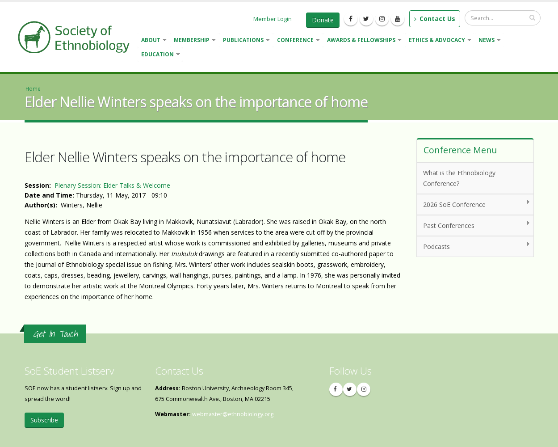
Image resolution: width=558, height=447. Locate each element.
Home (33, 88)
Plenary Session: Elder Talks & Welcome (112, 185)
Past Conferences (473, 225)
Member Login (272, 19)
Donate (323, 20)
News (488, 41)
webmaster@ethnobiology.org (232, 414)
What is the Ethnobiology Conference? (459, 178)
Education (159, 55)
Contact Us (434, 18)
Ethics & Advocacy (438, 41)
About (152, 41)
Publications (244, 41)
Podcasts (473, 246)
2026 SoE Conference (473, 204)
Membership (193, 41)
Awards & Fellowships (362, 41)
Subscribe (44, 420)
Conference (296, 41)
